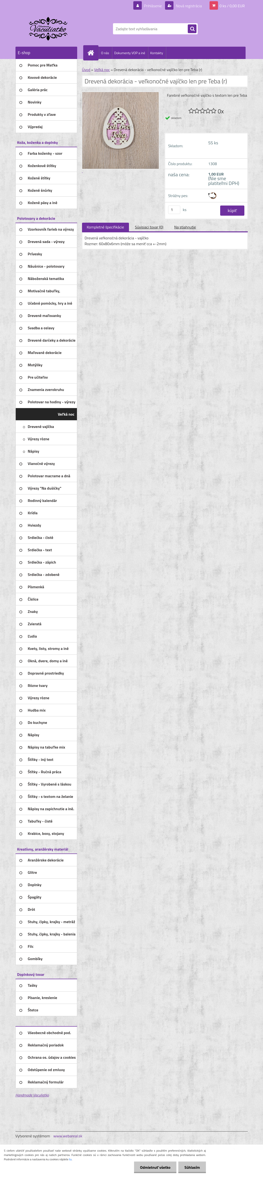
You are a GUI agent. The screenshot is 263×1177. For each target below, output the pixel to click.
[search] (192, 29)
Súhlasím (192, 1167)
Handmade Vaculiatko (32, 1095)
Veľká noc (102, 70)
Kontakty (156, 52)
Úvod (86, 70)
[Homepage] (92, 53)
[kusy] (174, 210)
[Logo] (48, 29)
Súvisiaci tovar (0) (149, 227)
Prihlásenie (153, 6)
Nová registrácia (188, 6)
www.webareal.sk (67, 1136)
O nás (105, 52)
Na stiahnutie (185, 227)
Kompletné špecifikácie (105, 227)
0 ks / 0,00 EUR (232, 6)
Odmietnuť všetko (155, 1167)
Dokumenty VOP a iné (129, 52)
